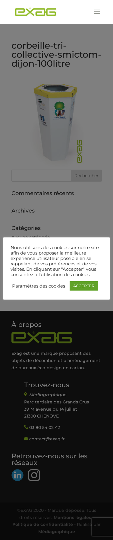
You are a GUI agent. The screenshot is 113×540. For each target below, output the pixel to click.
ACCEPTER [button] (83, 285)
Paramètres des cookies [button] (38, 286)
